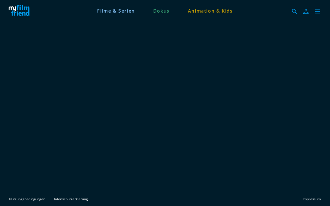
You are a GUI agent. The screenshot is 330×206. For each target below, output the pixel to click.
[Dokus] (161, 10)
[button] (317, 11)
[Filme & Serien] (116, 10)
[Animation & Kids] (210, 10)
